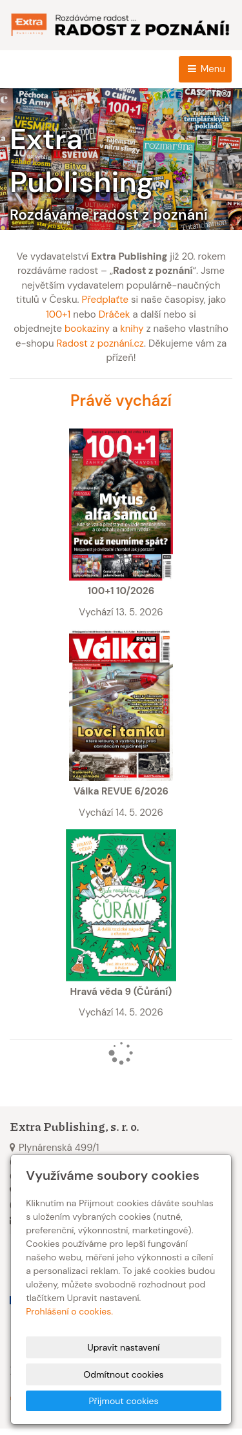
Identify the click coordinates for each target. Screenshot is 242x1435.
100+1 (58, 314)
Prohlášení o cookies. (69, 1311)
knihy (132, 328)
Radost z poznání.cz (100, 343)
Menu (205, 69)
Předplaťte (104, 299)
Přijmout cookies (123, 1401)
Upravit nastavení (124, 1347)
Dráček (114, 314)
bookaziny (87, 328)
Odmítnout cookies (123, 1374)
